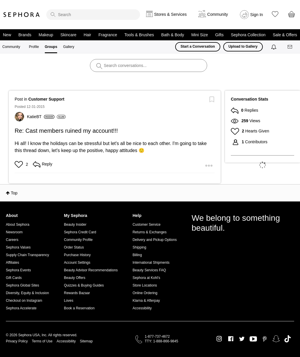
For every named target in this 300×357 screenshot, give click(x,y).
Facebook (230, 339)
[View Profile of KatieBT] (40, 116)
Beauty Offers (74, 278)
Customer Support (46, 99)
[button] (19, 164)
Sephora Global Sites (22, 285)
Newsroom (14, 232)
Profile (34, 47)
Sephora (21, 14)
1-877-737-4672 (157, 336)
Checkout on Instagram (24, 301)
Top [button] (14, 193)
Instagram (219, 339)
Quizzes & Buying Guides (84, 285)
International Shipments (150, 263)
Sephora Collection (248, 34)
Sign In (256, 14)
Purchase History (77, 255)
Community (11, 47)
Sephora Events (18, 270)
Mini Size (199, 34)
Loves (68, 301)
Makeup (46, 34)
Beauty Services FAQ (149, 270)
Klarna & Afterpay (146, 301)
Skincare (68, 34)
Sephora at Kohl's (146, 278)
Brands (24, 34)
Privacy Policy (17, 341)
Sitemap (86, 341)
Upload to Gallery (243, 46)
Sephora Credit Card (80, 232)
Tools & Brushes (139, 34)
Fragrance (107, 34)
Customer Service (146, 225)
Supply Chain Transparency (27, 255)
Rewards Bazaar (77, 293)
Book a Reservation (79, 308)
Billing (137, 255)
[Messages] (290, 47)
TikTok (287, 339)
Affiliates (12, 263)
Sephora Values (18, 247)
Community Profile (78, 240)
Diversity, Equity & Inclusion (27, 293)
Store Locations (144, 285)
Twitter (242, 339)
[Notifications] (274, 46)
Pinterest (264, 339)
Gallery (68, 47)
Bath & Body (172, 34)
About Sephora (17, 225)
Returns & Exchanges (149, 232)
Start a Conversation (197, 46)
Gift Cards (14, 278)
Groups (51, 47)
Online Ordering (144, 293)
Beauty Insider (75, 225)
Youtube (253, 339)
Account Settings (77, 263)
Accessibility (141, 308)
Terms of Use (42, 341)
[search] (93, 14)
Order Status (74, 247)
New (7, 34)
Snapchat (276, 339)
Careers (12, 240)
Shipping (139, 247)
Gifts (219, 34)
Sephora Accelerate (21, 308)
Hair (87, 34)
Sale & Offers (285, 34)
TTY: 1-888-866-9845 (161, 341)
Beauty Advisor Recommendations (90, 270)
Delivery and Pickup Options (154, 240)
